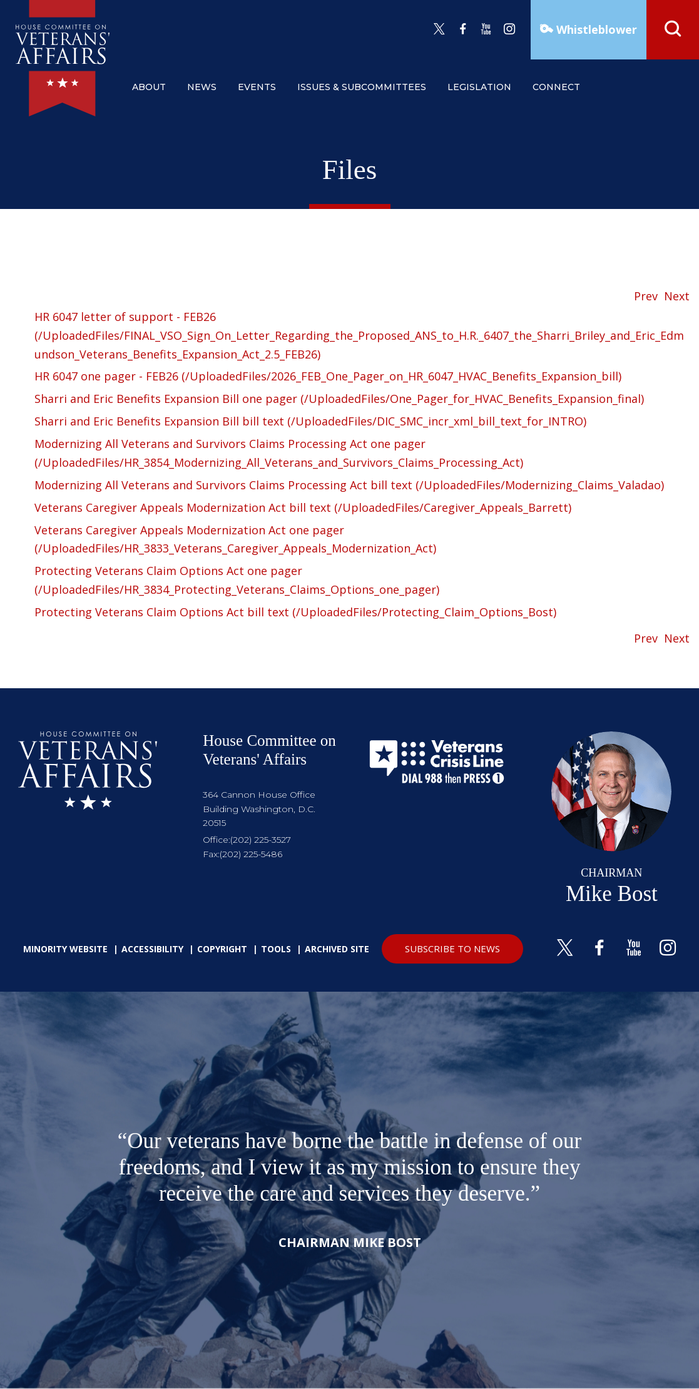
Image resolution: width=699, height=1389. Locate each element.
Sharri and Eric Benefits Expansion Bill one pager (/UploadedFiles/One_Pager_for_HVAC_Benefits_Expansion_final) (339, 398)
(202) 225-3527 (260, 839)
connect (556, 87)
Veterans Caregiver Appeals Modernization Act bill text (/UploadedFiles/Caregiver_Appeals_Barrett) (302, 507)
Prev (646, 295)
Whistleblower (595, 29)
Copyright (222, 949)
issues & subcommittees (361, 87)
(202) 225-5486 (251, 854)
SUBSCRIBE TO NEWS (452, 948)
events (257, 87)
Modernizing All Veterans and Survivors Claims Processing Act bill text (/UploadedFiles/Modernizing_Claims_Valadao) (349, 484)
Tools (276, 949)
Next (677, 295)
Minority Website (65, 949)
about (149, 87)
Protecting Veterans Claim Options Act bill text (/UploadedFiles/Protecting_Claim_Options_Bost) (295, 611)
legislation (479, 87)
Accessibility (152, 949)
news (202, 87)
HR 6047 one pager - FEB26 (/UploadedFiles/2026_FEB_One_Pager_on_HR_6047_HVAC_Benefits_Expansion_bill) (327, 376)
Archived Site (337, 949)
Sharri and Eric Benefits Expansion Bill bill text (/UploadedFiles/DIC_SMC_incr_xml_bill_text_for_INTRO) (310, 421)
